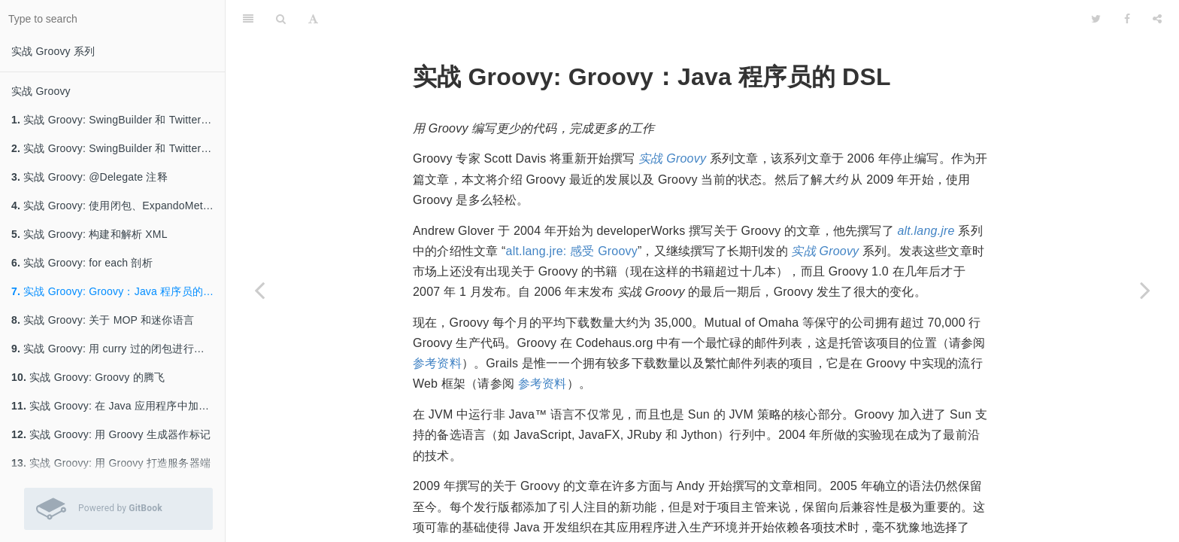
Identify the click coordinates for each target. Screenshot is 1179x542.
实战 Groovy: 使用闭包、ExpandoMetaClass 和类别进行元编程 (118, 205)
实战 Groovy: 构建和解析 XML (89, 234)
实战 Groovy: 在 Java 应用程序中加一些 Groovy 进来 (118, 406)
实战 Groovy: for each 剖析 (82, 263)
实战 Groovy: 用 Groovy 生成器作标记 (111, 434)
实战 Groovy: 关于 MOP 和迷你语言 (102, 320)
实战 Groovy (41, 91)
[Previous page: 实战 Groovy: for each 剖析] (259, 290)
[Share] (1157, 19)
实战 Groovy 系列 (53, 51)
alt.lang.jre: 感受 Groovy (572, 251)
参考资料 (437, 363)
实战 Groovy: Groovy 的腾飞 (88, 377)
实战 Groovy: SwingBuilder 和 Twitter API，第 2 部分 (118, 120)
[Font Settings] (313, 19)
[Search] (281, 19)
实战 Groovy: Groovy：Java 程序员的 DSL (118, 291)
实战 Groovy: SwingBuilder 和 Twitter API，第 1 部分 (118, 148)
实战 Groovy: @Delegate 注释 (89, 177)
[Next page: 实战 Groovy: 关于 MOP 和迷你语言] (1145, 290)
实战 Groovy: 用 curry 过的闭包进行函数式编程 (118, 349)
